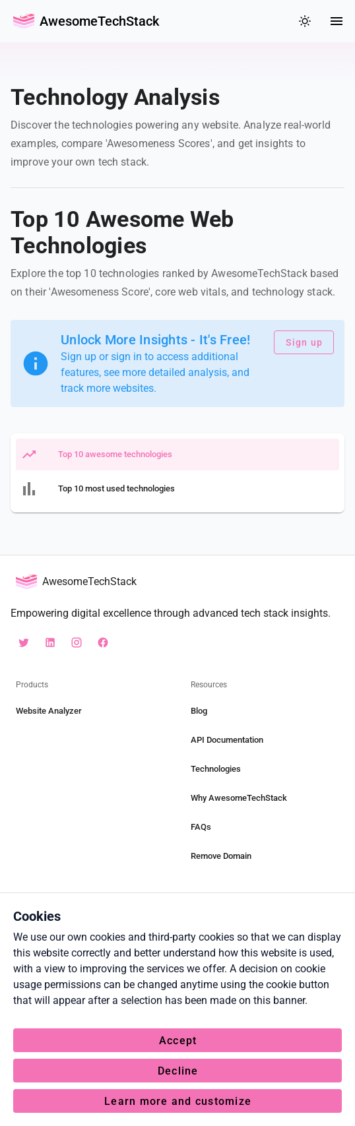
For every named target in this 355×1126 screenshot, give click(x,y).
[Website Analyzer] (90, 711)
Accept (178, 1040)
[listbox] (177, 473)
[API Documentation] (264, 740)
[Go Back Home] (23, 21)
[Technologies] (264, 769)
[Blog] (264, 711)
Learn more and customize (177, 1101)
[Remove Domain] (264, 856)
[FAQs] (264, 827)
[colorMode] (305, 21)
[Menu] (336, 21)
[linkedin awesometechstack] (50, 642)
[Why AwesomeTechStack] (264, 798)
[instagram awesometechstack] (76, 642)
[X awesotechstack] (24, 642)
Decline (178, 1071)
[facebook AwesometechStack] (103, 642)
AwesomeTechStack (99, 21)
